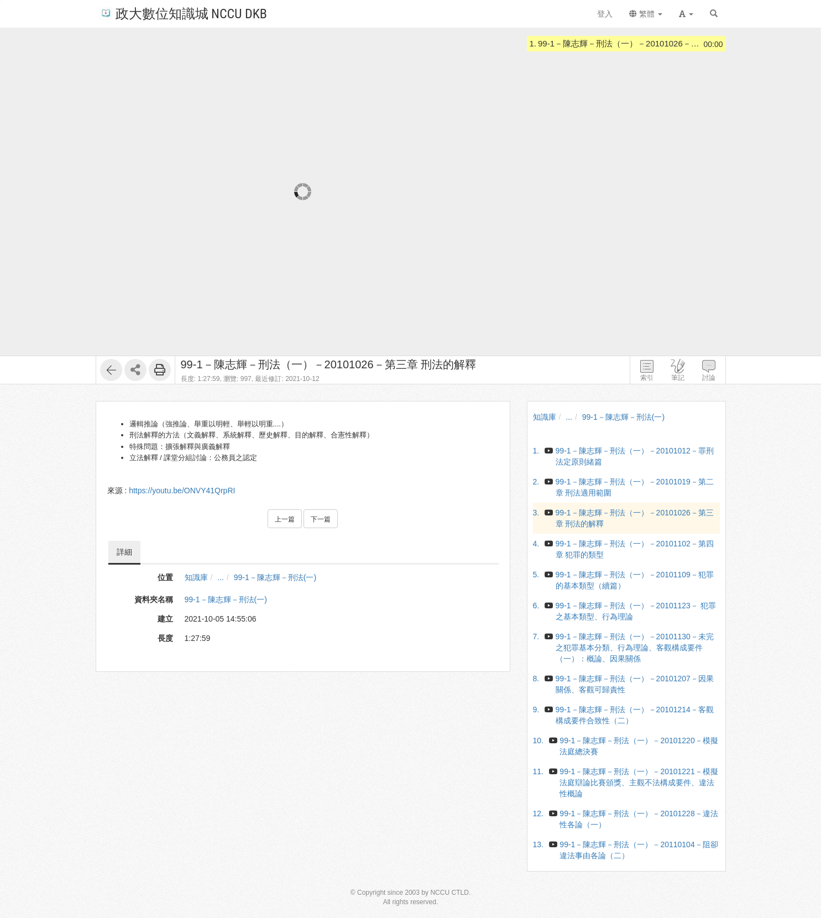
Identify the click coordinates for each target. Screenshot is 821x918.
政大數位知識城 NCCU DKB (183, 13)
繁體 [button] (645, 13)
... (220, 577)
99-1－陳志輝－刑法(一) (275, 577)
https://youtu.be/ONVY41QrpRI (182, 490)
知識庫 (196, 577)
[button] (686, 14)
